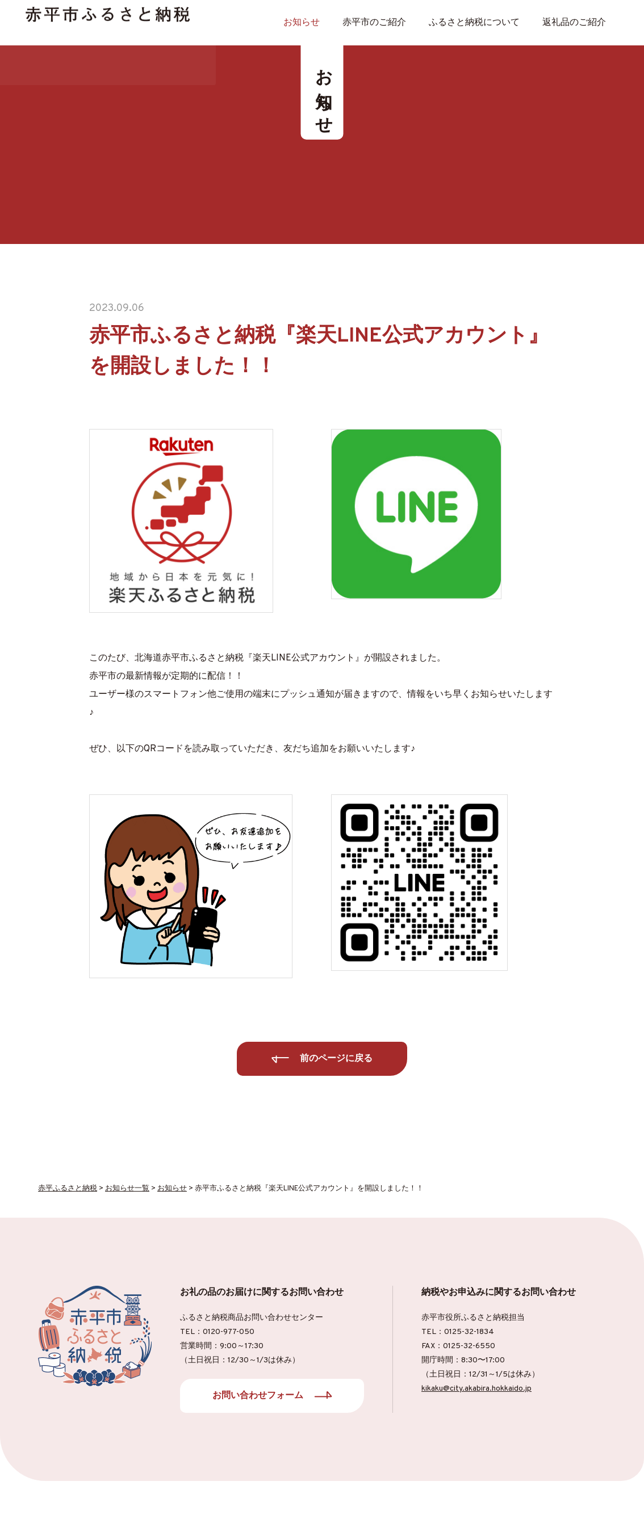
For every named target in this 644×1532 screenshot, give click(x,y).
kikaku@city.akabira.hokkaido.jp (476, 1389)
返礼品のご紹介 (574, 22)
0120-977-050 (228, 1332)
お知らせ (301, 22)
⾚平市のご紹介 (374, 22)
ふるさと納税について (474, 22)
